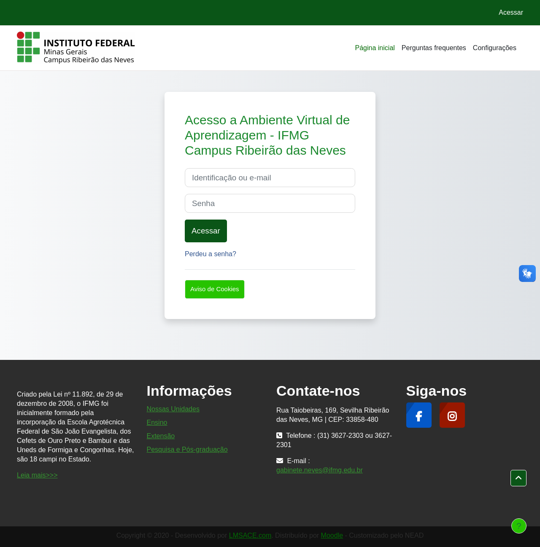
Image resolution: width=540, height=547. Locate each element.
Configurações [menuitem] (494, 47)
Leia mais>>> (37, 475)
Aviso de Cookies (214, 288)
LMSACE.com (250, 535)
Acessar (511, 12)
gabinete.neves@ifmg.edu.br (319, 470)
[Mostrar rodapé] (518, 526)
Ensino (157, 422)
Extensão (161, 436)
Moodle (332, 535)
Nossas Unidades (173, 409)
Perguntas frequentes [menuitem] (434, 47)
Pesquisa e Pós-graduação (187, 449)
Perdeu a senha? (210, 253)
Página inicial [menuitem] (375, 47)
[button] (518, 478)
